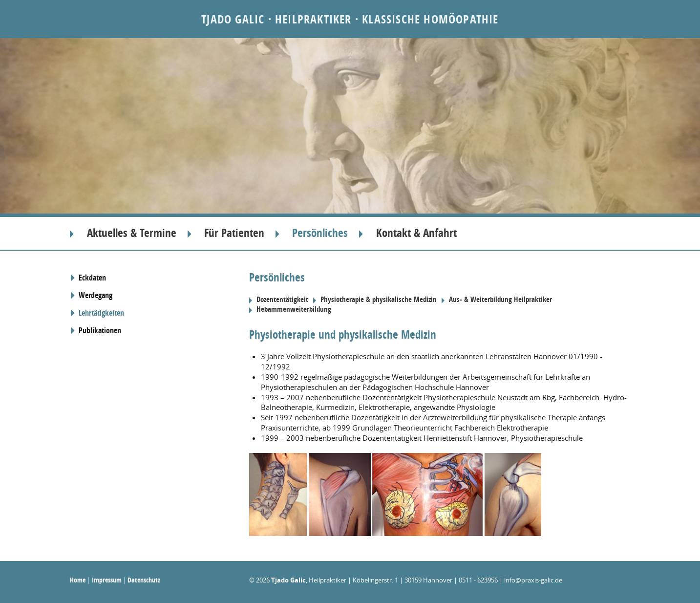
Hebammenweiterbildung (293, 309)
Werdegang (95, 295)
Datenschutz (143, 579)
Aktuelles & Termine (131, 232)
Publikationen (100, 330)
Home (77, 579)
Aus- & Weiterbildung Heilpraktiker (500, 299)
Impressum (107, 579)
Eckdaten (92, 277)
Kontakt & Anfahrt (416, 232)
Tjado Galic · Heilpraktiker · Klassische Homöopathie (349, 19)
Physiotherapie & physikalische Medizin (378, 299)
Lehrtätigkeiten (101, 312)
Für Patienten (234, 232)
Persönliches (320, 232)
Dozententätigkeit (282, 299)
